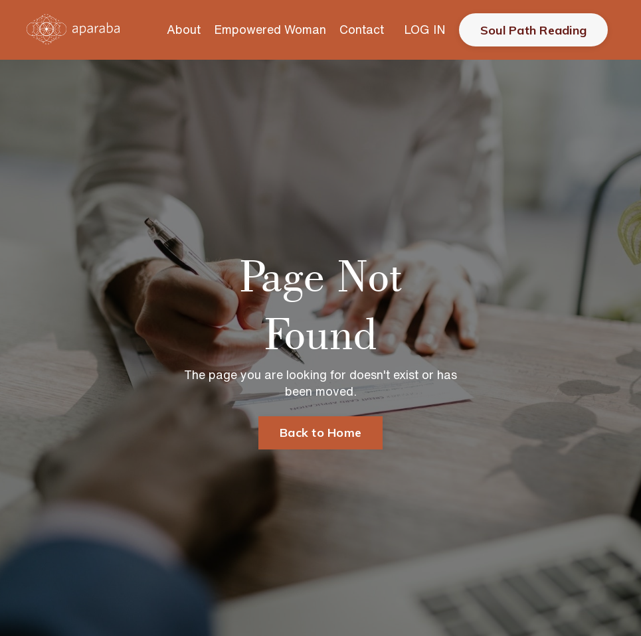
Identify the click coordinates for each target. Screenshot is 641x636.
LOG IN (425, 29)
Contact (361, 29)
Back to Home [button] (320, 432)
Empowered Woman (270, 29)
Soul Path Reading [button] (533, 30)
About (184, 29)
